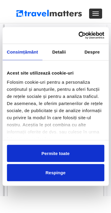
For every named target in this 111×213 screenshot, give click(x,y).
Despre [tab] (91, 51)
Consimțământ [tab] (22, 51)
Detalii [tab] (59, 51)
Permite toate (55, 153)
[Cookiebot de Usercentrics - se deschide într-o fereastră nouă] (79, 35)
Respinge (56, 172)
